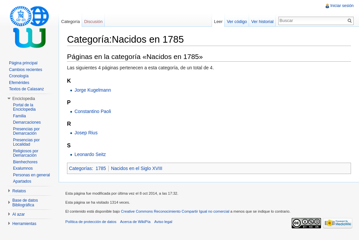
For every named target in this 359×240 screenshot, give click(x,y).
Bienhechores (25, 162)
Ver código (237, 21)
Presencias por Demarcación (26, 131)
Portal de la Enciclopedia (24, 107)
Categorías (80, 168)
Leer (218, 21)
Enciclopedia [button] (23, 98)
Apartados (22, 181)
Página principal (23, 63)
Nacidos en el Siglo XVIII (136, 168)
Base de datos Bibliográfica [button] (25, 202)
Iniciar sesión (342, 5)
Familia (19, 116)
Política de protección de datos (90, 222)
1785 (101, 168)
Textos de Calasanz (26, 89)
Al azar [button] (18, 214)
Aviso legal (163, 222)
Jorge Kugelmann (92, 90)
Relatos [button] (19, 191)
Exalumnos (23, 168)
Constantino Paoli (92, 111)
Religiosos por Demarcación (25, 153)
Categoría (70, 21)
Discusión (93, 21)
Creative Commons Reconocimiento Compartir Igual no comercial (175, 211)
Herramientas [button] (24, 223)
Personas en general (31, 175)
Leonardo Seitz (90, 154)
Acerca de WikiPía (135, 222)
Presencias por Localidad (26, 142)
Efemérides (19, 82)
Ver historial (262, 21)
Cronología (19, 76)
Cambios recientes (25, 69)
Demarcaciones (27, 122)
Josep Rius (85, 132)
